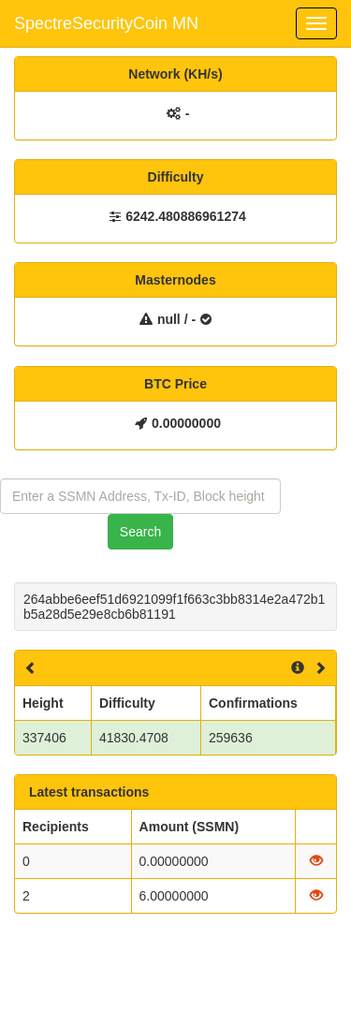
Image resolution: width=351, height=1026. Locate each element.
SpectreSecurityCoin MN (106, 23)
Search (140, 531)
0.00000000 (186, 423)
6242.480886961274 (185, 216)
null (169, 319)
